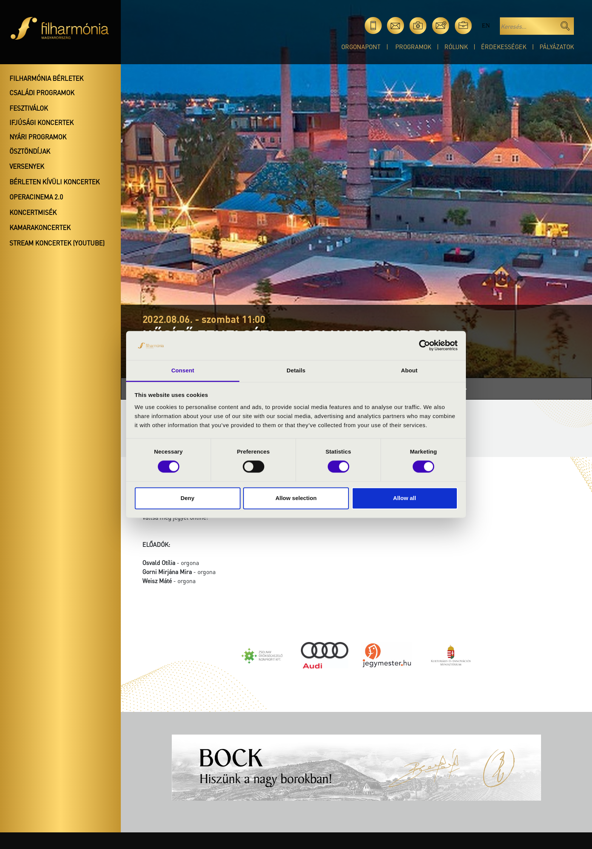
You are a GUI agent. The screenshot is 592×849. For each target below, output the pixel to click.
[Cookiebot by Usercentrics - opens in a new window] (425, 345)
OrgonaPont (361, 47)
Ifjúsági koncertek (41, 122)
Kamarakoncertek (40, 227)
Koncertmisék (33, 212)
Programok (413, 47)
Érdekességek (503, 47)
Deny (187, 498)
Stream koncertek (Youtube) (57, 243)
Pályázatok (557, 47)
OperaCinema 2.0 (36, 197)
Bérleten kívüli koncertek (54, 182)
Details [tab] (296, 370)
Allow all (404, 498)
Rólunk (456, 47)
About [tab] (409, 370)
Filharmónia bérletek (46, 78)
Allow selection (295, 498)
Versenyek (26, 166)
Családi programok (41, 92)
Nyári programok (37, 137)
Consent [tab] (182, 370)
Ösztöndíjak (29, 151)
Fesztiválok (28, 108)
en (486, 25)
